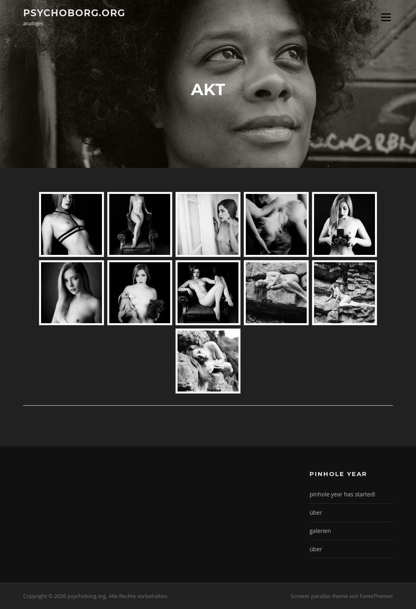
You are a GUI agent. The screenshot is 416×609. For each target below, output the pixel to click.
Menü (386, 17)
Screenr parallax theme (319, 596)
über (316, 512)
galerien (320, 531)
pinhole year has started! (342, 494)
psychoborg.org (74, 12)
